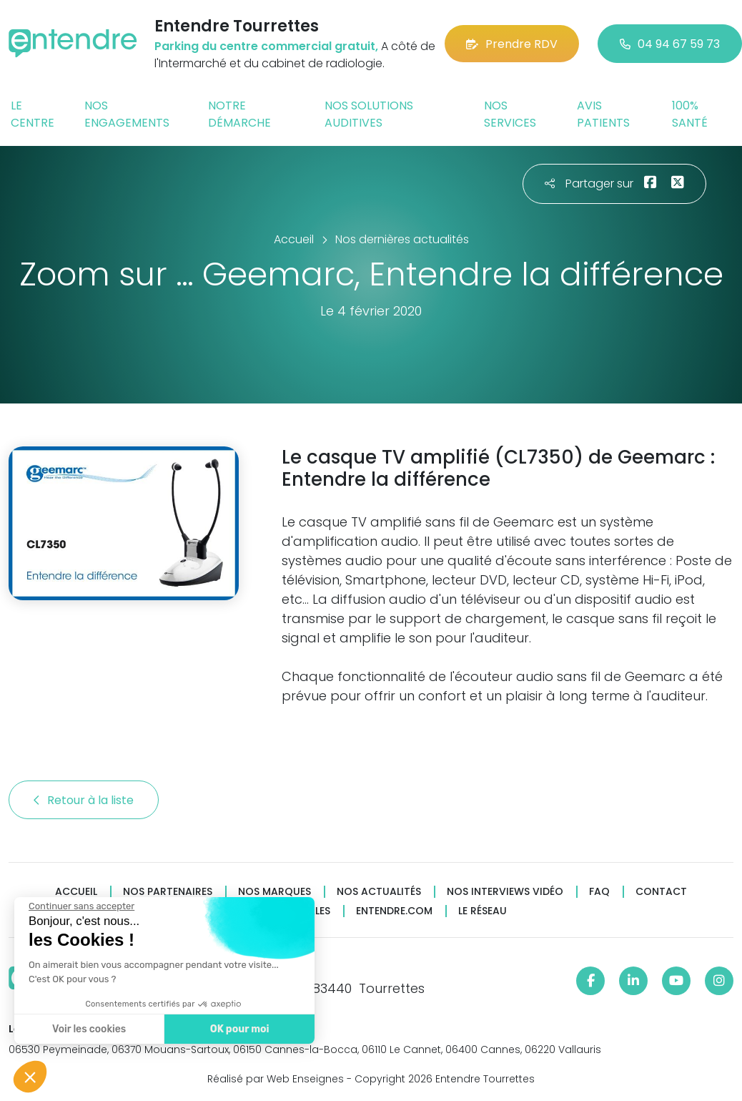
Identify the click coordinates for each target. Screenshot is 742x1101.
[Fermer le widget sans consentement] (78, 906)
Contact (661, 892)
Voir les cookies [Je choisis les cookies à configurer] (85, 1029)
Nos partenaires (167, 892)
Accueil (76, 892)
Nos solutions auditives (369, 114)
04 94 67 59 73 (670, 44)
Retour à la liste (84, 800)
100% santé (690, 114)
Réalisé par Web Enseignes (275, 1079)
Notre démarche (239, 114)
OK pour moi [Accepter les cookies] (235, 1029)
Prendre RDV (512, 44)
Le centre (32, 114)
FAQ (599, 892)
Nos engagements (126, 114)
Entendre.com (394, 911)
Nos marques (274, 892)
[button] (30, 1077)
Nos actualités (379, 892)
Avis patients (603, 114)
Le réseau (482, 911)
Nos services (510, 114)
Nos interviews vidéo (505, 892)
